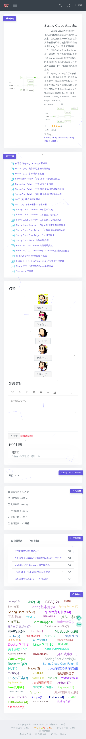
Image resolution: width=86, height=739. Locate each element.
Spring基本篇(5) (43, 607)
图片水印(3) (49, 616)
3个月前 (25, 523)
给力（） (43, 307)
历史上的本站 (59, 734)
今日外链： (66, 727)
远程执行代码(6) (43, 687)
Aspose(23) (65, 687)
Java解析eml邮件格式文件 (27, 550)
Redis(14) (38, 678)
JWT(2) (13, 669)
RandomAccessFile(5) (57, 626)
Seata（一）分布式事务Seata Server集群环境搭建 (40, 260)
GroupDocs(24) (15, 691)
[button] (60, 5)
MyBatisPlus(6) (66, 631)
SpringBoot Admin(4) (60, 659)
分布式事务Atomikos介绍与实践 (31, 255)
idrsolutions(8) (41, 701)
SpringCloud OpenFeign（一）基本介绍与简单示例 (40, 230)
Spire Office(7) (17, 697)
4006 (24, 491)
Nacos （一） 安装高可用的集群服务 (32, 168)
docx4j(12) (14, 601)
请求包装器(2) (66, 622)
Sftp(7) (35, 692)
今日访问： (43, 727)
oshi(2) (52, 678)
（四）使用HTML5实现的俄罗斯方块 (32, 572)
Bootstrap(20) (43, 622)
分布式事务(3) (67, 654)
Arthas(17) (64, 682)
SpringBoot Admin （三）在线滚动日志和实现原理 (39, 189)
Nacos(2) (34, 669)
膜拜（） (43, 357)
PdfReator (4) (18, 702)
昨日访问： (20, 727)
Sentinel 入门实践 (24, 271)
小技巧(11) (14, 621)
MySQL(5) (38, 673)
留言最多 (34, 540)
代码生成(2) (70, 636)
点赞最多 (16, 540)
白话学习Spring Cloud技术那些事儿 (32, 163)
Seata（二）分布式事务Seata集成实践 (34, 266)
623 (23, 504)
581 (23, 510)
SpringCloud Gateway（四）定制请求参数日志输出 (41, 225)
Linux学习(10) (44, 644)
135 (23, 517)
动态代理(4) (14, 640)
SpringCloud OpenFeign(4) (60, 664)
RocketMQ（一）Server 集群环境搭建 (34, 245)
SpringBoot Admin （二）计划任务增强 (34, 184)
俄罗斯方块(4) (33, 635)
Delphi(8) (37, 631)
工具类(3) (14, 617)
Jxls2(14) (33, 602)
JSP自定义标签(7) (19, 627)
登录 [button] (78, 5)
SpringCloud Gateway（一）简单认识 (34, 209)
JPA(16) (67, 601)
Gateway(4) (16, 659)
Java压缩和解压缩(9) (63, 669)
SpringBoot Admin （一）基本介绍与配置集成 (37, 178)
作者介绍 (41, 734)
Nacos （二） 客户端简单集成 (29, 173)
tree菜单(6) (16, 687)
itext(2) (31, 617)
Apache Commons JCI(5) (57, 648)
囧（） (43, 341)
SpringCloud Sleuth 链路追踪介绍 (32, 240)
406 (23, 498)
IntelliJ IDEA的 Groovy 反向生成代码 (32, 565)
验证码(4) (63, 644)
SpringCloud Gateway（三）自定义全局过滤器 (38, 219)
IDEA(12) (52, 602)
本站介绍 (25, 734)
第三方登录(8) (40, 640)
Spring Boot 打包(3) (21, 612)
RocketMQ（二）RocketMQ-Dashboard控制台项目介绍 (43, 250)
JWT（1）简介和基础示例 (27, 199)
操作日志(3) (69, 617)
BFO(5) (72, 697)
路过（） (43, 374)
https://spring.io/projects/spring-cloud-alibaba (59, 139)
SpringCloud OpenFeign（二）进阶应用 (35, 235)
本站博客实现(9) (65, 639)
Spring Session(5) (68, 606)
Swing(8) (13, 606)
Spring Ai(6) (64, 701)
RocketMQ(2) (17, 664)
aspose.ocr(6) (16, 707)
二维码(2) (13, 673)
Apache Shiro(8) (17, 653)
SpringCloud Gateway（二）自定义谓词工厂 (37, 214)
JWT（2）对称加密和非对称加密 (31, 204)
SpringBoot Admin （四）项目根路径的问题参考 (38, 194)
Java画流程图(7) (43, 683)
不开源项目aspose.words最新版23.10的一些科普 (38, 557)
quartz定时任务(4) (58, 612)
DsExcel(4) (56, 697)
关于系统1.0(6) (18, 649)
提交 (14, 436)
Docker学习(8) (18, 644)
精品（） (43, 324)
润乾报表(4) (16, 631)
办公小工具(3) (18, 678)
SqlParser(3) (15, 682)
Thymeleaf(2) (41, 654)
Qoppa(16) (37, 697)
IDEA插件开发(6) (65, 692)
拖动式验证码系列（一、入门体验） (32, 579)
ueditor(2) (14, 636)
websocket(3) (69, 678)
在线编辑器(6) (66, 673)
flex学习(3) (50, 635)
